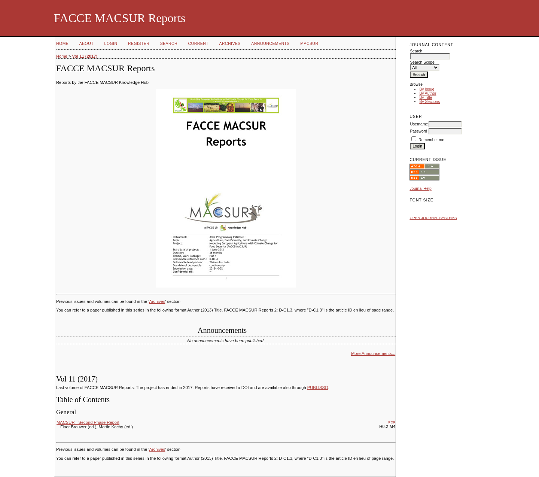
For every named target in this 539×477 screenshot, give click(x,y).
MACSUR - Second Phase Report (88, 422)
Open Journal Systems (433, 218)
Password (418, 131)
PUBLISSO (317, 387)
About (86, 44)
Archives (229, 44)
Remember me (431, 140)
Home (62, 44)
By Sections (429, 102)
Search (168, 44)
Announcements (270, 44)
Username (419, 124)
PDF (391, 422)
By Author (427, 93)
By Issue (426, 89)
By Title (425, 97)
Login (111, 44)
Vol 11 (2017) (85, 56)
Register (138, 44)
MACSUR (309, 44)
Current (198, 44)
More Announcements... (373, 353)
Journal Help (420, 188)
